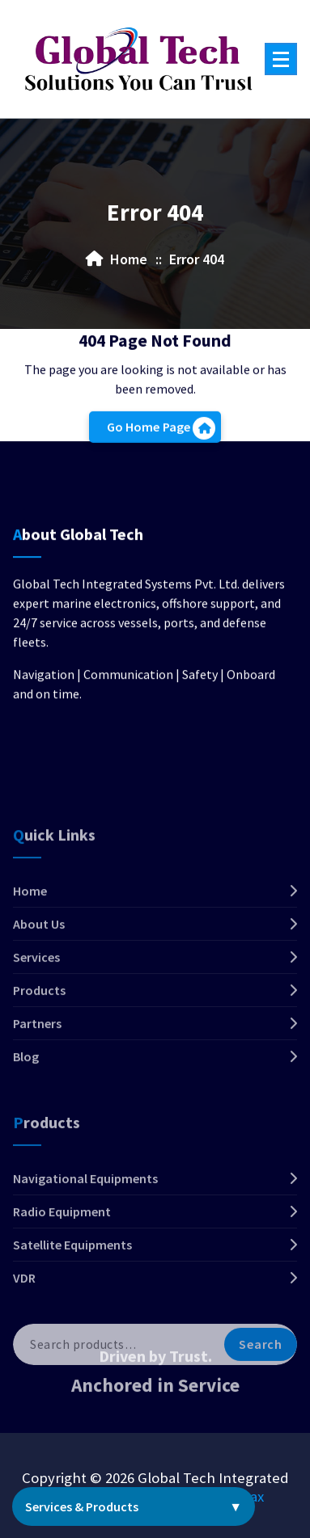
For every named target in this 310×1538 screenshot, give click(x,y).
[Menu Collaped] (281, 59)
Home (30, 946)
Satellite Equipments (72, 1301)
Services (36, 1013)
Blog (26, 1112)
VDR (24, 1334)
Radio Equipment (62, 1268)
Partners (37, 1079)
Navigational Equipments (85, 1235)
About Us (39, 979)
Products (39, 1046)
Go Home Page (161, 432)
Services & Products (133, 1506)
